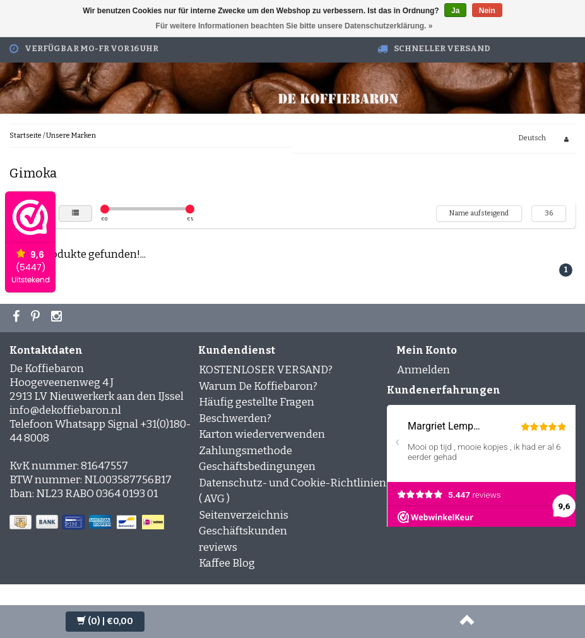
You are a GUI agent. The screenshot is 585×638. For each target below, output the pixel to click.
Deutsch (532, 138)
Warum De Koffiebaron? (258, 386)
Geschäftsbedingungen (257, 466)
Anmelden (423, 369)
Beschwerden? (235, 418)
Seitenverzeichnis (243, 515)
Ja (455, 10)
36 (549, 213)
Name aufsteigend (479, 213)
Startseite (25, 135)
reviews (218, 547)
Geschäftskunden (243, 531)
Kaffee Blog (227, 563)
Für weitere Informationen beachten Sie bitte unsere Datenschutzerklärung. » (294, 25)
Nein (487, 10)
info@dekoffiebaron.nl (65, 410)
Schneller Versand (442, 48)
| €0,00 (105, 621)
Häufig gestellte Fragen (256, 402)
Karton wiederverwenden (262, 434)
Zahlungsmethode (245, 450)
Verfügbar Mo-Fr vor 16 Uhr (91, 48)
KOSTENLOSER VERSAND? (266, 369)
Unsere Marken (71, 135)
